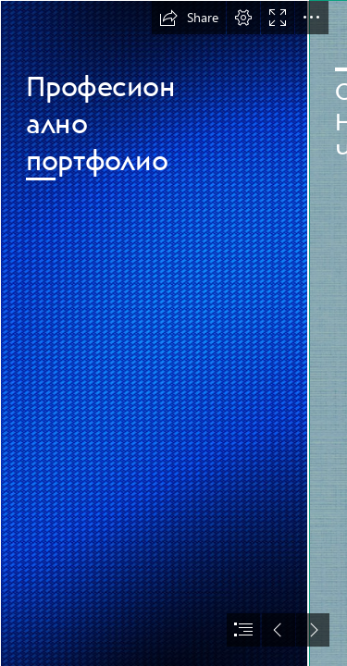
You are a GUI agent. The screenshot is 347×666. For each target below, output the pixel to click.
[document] (173, 333)
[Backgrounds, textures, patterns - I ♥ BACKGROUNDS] (153, 333)
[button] (189, 17)
